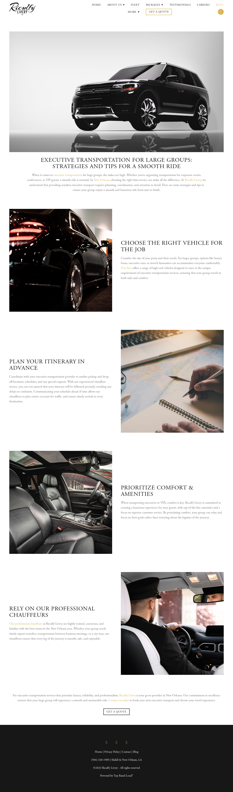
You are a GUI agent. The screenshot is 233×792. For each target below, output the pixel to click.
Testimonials (180, 5)
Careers (203, 5)
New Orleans (101, 180)
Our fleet (126, 268)
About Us (116, 5)
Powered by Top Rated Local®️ (116, 776)
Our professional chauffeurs (25, 624)
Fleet (135, 5)
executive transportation (68, 175)
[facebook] (106, 742)
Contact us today (119, 700)
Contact (126, 752)
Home (96, 5)
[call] (221, 12)
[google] (126, 742)
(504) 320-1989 (100, 760)
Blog (220, 5)
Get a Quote (159, 11)
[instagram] (116, 742)
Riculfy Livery (193, 180)
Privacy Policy (112, 752)
